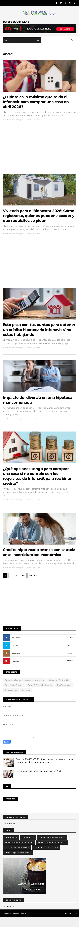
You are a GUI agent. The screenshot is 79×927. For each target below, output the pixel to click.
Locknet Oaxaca (19, 923)
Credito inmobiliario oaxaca (52, 847)
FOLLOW (70, 655)
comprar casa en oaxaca (46, 857)
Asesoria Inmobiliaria (34, 690)
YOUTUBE (15, 671)
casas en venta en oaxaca (40, 695)
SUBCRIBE (70, 670)
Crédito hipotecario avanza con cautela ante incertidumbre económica (32, 559)
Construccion (11, 700)
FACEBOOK (16, 647)
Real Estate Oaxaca (14, 695)
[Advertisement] (39, 147)
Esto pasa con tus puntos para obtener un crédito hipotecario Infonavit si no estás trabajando (39, 332)
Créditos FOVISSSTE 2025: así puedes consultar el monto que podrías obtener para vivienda (44, 770)
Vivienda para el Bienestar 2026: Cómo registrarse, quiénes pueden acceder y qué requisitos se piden (39, 217)
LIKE (71, 647)
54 (23, 585)
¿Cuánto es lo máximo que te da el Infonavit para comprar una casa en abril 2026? (36, 102)
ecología (26, 700)
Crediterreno (28, 847)
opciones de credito (59, 690)
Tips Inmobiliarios (13, 690)
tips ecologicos (64, 695)
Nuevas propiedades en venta (52, 852)
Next (33, 585)
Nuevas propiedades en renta (19, 852)
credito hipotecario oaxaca (18, 862)
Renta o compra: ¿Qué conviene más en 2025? (39, 780)
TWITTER (15, 655)
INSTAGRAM (16, 663)
